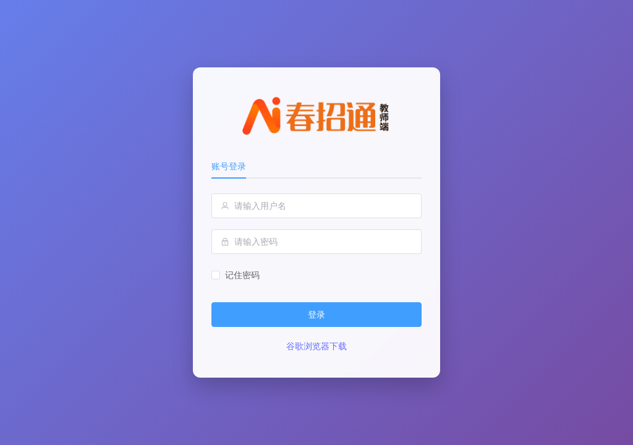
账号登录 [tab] (228, 166)
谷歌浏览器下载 (316, 346)
